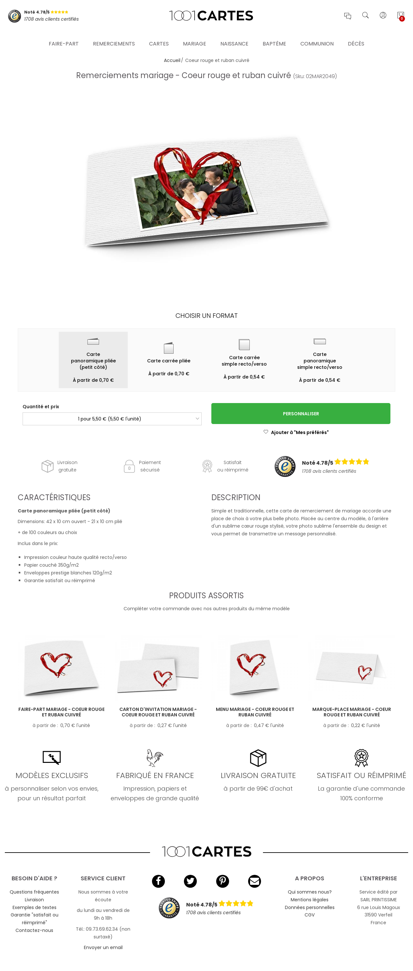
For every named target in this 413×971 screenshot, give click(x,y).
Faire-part (64, 37)
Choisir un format (207, 315)
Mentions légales (309, 899)
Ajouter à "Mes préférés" (296, 432)
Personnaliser (301, 413)
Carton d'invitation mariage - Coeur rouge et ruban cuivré (158, 712)
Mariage (194, 37)
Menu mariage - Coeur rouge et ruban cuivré (255, 712)
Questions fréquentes (34, 892)
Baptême (274, 37)
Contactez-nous (34, 930)
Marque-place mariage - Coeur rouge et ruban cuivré (351, 712)
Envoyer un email (103, 947)
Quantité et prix (41, 406)
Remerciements (114, 37)
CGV (310, 915)
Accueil (172, 60)
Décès (356, 37)
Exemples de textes (34, 907)
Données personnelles (310, 907)
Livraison (34, 899)
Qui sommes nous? (310, 892)
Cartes (159, 37)
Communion (317, 37)
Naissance (234, 37)
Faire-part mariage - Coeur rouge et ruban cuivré (61, 712)
